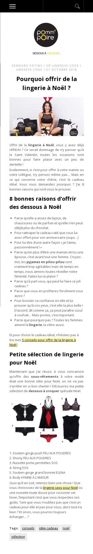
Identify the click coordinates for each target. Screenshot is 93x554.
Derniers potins (27, 65)
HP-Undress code (62, 65)
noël (66, 528)
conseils (28, 528)
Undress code (29, 69)
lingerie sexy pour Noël (60, 487)
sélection (18, 536)
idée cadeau (48, 528)
